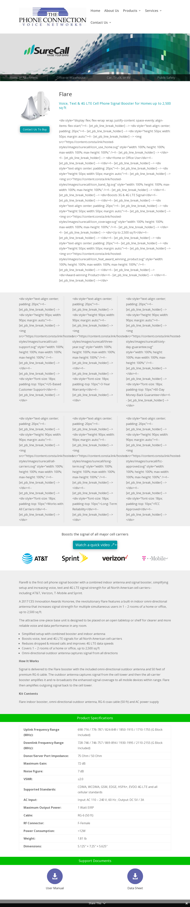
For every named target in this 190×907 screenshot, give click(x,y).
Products (130, 11)
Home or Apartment (24, 78)
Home (95, 11)
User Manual (55, 888)
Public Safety (166, 78)
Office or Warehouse (71, 78)
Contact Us (99, 23)
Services (151, 11)
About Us (111, 11)
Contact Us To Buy (35, 129)
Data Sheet (135, 888)
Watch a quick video (93, 544)
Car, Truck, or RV (118, 78)
